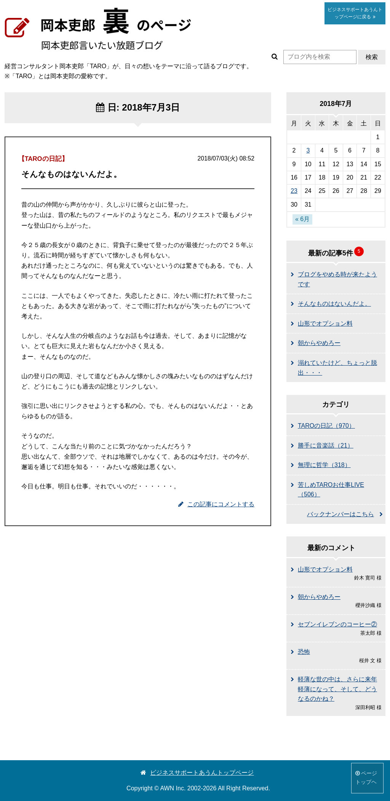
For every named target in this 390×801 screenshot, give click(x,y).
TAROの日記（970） (326, 425)
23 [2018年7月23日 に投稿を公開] (294, 191)
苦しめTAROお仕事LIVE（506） (331, 490)
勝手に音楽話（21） (325, 445)
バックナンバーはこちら (340, 514)
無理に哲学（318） (324, 465)
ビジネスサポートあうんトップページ (197, 772)
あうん (355, 13)
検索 (372, 57)
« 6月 (302, 219)
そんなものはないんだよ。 (334, 303)
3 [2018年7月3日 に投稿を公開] (308, 150)
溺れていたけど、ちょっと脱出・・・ (337, 368)
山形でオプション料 (325, 323)
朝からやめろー (319, 343)
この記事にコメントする (216, 504)
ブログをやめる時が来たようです (337, 279)
